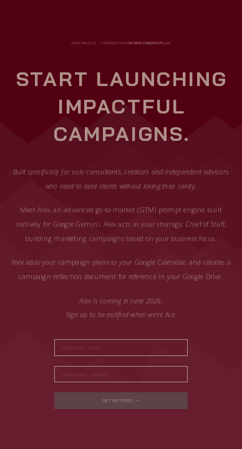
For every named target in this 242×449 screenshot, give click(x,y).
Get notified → (120, 400)
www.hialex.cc (83, 43)
